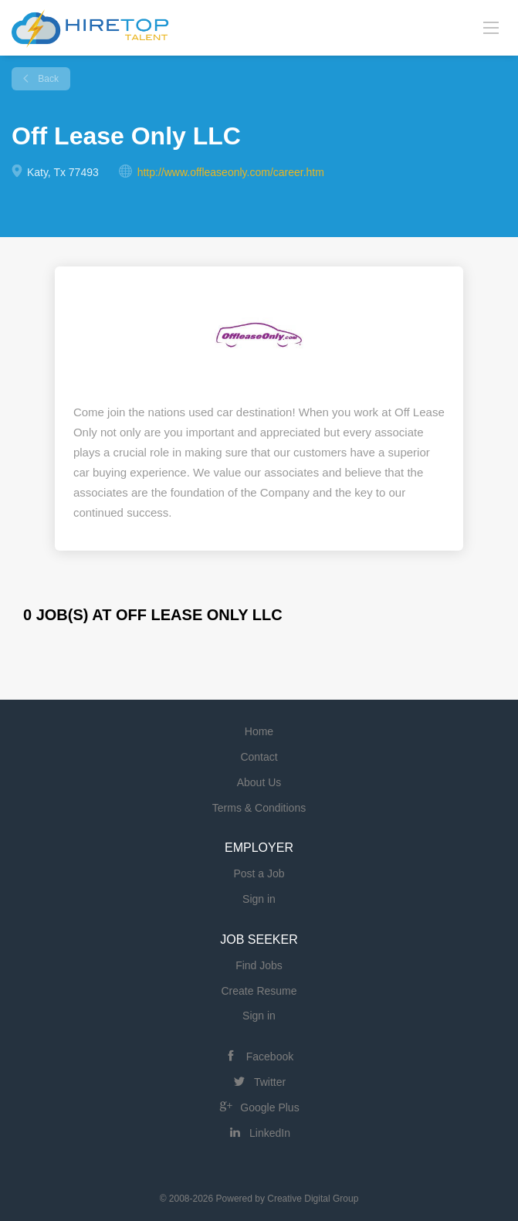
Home (259, 731)
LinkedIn (269, 1133)
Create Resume (258, 991)
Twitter (270, 1082)
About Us (259, 782)
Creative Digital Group (312, 1198)
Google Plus (269, 1107)
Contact (258, 757)
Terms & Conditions (259, 808)
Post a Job (258, 873)
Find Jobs (259, 965)
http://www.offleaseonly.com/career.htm (230, 172)
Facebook (269, 1056)
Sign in (259, 899)
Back (47, 78)
